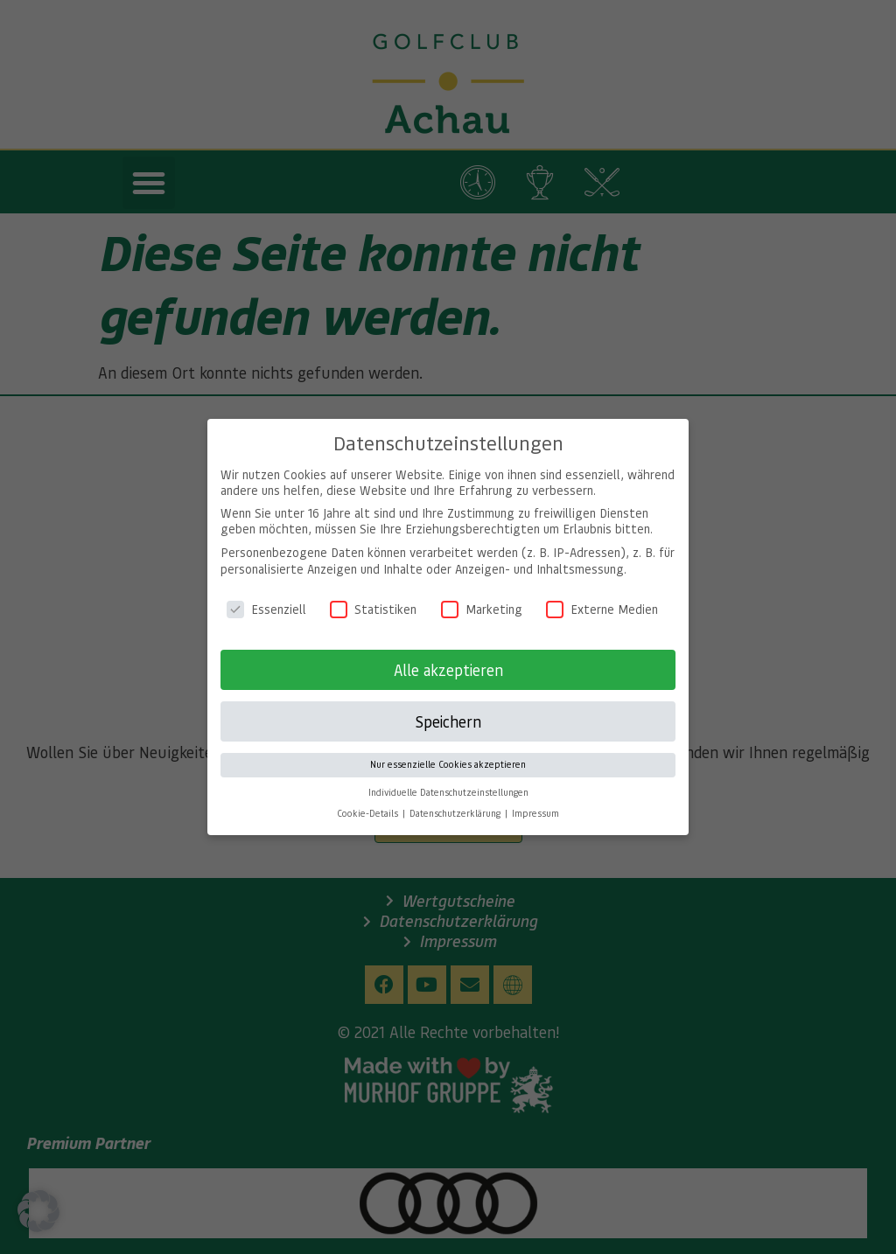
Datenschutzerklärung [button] (456, 801)
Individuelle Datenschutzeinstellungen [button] (448, 780)
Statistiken (373, 596)
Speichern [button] (448, 709)
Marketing (481, 596)
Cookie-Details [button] (369, 801)
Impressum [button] (535, 801)
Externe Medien (602, 596)
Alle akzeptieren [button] (448, 657)
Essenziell (266, 596)
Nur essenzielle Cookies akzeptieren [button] (448, 752)
